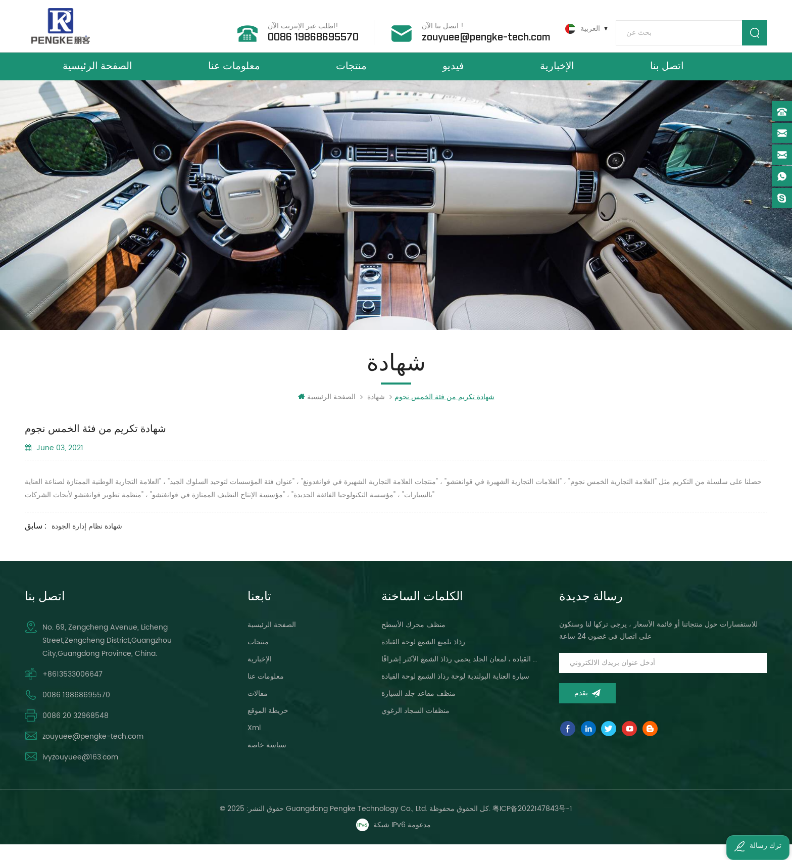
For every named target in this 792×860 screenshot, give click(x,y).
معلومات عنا (234, 74)
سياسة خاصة (266, 761)
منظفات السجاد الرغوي (415, 727)
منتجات (351, 74)
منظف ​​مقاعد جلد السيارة (418, 709)
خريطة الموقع (267, 727)
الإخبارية (557, 74)
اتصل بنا (667, 74)
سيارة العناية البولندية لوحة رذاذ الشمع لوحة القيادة (455, 692)
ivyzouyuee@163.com (80, 773)
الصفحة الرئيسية (97, 74)
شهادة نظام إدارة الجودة (87, 542)
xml (254, 744)
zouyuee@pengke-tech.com (479, 34)
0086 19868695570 (306, 34)
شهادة (376, 413)
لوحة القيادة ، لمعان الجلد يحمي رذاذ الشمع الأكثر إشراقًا (459, 675)
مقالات (257, 709)
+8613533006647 (72, 690)
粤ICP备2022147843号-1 (532, 825)
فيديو (453, 74)
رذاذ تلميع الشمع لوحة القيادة (423, 658)
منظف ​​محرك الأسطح (413, 641)
